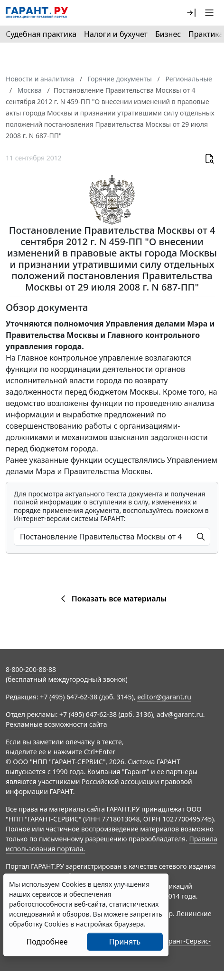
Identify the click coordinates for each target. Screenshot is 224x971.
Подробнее (46, 941)
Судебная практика (41, 34)
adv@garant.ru (180, 714)
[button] (191, 13)
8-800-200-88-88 (31, 669)
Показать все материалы (112, 598)
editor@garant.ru (164, 696)
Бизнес (168, 34)
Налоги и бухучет (116, 34)
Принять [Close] (125, 941)
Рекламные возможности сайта (56, 724)
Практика (205, 34)
